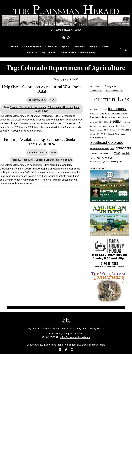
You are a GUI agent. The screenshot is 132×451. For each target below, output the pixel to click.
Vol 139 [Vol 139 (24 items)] (100, 157)
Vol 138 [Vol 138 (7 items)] (92, 158)
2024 (20, 159)
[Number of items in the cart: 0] (126, 49)
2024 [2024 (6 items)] (95, 109)
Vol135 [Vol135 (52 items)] (126, 153)
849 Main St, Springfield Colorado (66, 333)
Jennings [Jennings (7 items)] (111, 126)
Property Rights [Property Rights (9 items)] (113, 134)
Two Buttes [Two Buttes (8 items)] (104, 153)
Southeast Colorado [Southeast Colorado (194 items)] (106, 142)
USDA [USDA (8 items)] (111, 153)
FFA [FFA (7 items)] (95, 126)
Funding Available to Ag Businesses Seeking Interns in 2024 (42, 141)
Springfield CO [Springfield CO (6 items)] (94, 153)
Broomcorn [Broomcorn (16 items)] (95, 117)
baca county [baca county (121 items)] (117, 109)
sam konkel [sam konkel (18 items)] (95, 138)
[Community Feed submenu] (45, 46)
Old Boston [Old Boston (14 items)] (126, 130)
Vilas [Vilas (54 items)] (117, 153)
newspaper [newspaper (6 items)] (99, 130)
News (53, 100)
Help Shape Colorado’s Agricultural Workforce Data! (41, 89)
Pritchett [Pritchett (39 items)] (102, 133)
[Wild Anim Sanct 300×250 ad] (109, 301)
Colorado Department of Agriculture (28, 107)
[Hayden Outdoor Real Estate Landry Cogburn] (109, 201)
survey (45, 111)
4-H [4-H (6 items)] (91, 109)
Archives (94, 86)
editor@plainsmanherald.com (75, 337)
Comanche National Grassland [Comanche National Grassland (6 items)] (118, 117)
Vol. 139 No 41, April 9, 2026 (66, 29)
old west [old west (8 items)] (93, 134)
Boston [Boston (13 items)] (124, 113)
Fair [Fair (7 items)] (91, 126)
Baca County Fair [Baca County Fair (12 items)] (97, 113)
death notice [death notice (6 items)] (94, 122)
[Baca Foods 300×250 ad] (109, 268)
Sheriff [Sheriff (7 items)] (104, 138)
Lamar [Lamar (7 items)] (92, 130)
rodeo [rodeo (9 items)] (123, 134)
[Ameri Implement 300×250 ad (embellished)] (109, 234)
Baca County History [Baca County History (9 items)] (112, 113)
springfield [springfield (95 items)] (123, 148)
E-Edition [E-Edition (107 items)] (116, 121)
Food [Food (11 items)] (100, 126)
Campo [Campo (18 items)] (104, 117)
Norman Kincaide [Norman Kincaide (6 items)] (115, 130)
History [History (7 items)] (105, 126)
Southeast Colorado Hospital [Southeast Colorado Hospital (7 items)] (99, 149)
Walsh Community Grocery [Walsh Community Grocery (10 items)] (100, 162)
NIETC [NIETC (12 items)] (105, 130)
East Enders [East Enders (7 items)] (127, 122)
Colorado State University (60, 107)
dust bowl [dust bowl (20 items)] (103, 122)
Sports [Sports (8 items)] (112, 149)
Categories (110, 86)
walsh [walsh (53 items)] (109, 157)
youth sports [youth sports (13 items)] (116, 162)
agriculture (29, 159)
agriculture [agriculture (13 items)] (102, 109)
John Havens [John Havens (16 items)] (121, 126)
